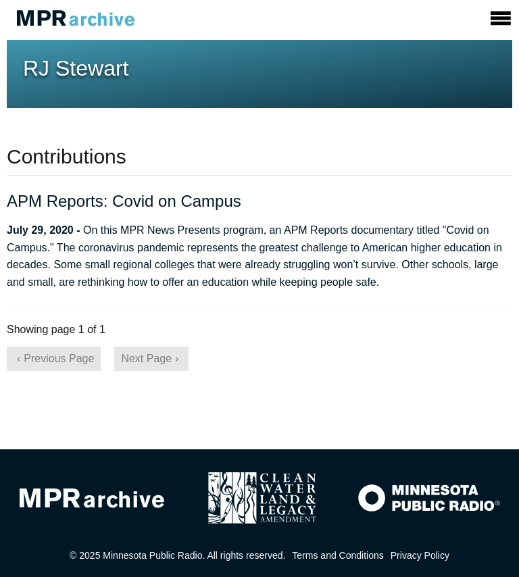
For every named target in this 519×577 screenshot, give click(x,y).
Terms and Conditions (337, 555)
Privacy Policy (420, 555)
